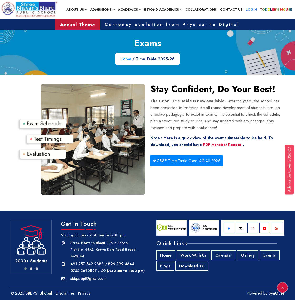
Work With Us (193, 255)
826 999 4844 (121, 264)
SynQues (276, 293)
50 (103, 270)
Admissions (102, 9)
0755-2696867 (83, 270)
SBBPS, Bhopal (38, 293)
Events (269, 255)
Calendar (223, 255)
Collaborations (201, 9)
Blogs (165, 266)
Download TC (192, 266)
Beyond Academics (163, 9)
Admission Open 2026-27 (289, 169)
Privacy (84, 293)
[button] (25, 268)
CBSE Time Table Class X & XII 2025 (186, 161)
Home (125, 59)
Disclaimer (65, 293)
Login (251, 9)
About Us (76, 9)
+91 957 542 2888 (87, 264)
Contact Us (231, 9)
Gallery (248, 255)
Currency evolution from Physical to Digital (172, 24)
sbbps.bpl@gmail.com (88, 278)
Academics (129, 9)
